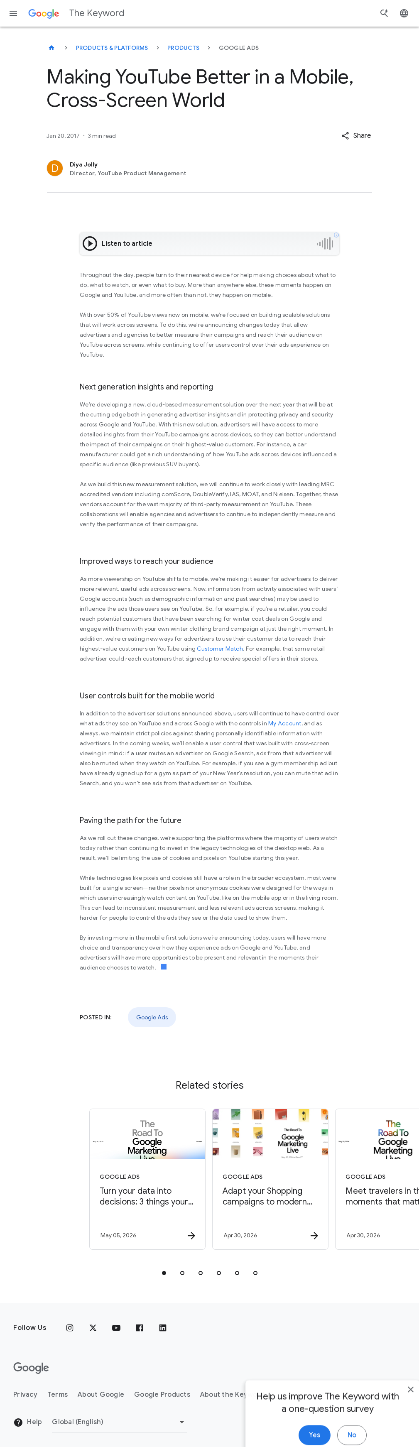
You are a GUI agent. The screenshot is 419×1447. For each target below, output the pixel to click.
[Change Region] (119, 1422)
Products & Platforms (112, 47)
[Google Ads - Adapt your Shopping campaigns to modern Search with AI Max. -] (270, 1179)
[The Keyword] (51, 48)
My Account (284, 723)
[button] (356, 136)
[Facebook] (139, 1328)
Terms (57, 1395)
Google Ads (152, 1017)
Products (183, 47)
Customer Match (220, 648)
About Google (101, 1395)
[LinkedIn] (163, 1328)
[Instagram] (70, 1328)
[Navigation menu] (13, 13)
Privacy (25, 1395)
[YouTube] (116, 1328)
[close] (393, 1437)
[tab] (164, 1273)
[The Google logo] (31, 1368)
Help (27, 1422)
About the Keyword (232, 1395)
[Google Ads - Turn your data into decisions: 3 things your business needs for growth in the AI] (147, 1179)
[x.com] (93, 1328)
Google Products (162, 1395)
